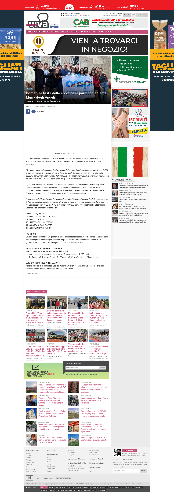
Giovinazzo (104, 487)
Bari (56, 487)
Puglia (51, 490)
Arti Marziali (51, 466)
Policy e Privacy (48, 478)
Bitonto (71, 487)
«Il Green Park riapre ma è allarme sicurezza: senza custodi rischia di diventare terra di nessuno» (94, 388)
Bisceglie (63, 487)
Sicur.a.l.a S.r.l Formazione (76, 468)
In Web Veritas (93, 455)
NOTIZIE (37, 32)
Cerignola (87, 487)
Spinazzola (78, 490)
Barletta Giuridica (73, 470)
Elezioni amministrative (97, 463)
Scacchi (49, 471)
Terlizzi (87, 490)
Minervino (130, 487)
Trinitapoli (101, 490)
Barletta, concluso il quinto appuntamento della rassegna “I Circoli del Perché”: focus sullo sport (56, 315)
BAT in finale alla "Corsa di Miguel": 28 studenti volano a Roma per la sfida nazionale (98, 318)
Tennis (49, 464)
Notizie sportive (52, 454)
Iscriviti (102, 367)
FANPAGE (54, 27)
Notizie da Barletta (32, 450)
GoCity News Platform (63, 478)
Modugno (138, 487)
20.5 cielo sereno (75, 14)
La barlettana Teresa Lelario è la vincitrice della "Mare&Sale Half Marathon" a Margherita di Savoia (35, 351)
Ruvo (57, 490)
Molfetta (43, 490)
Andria (51, 487)
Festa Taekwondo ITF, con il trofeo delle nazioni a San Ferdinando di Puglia (98, 350)
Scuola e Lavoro (31, 471)
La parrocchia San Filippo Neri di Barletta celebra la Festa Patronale (94, 400)
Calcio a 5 (71, 450)
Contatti (37, 478)
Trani (93, 490)
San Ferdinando (66, 490)
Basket (49, 459)
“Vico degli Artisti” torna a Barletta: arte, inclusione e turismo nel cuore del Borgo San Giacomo (52, 401)
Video (90, 471)
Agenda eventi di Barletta (76, 459)
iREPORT (74, 32)
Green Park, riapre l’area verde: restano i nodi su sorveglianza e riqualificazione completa (51, 426)
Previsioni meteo (94, 467)
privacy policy (92, 374)
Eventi (28, 467)
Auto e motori (93, 452)
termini (82, 374)
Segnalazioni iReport (96, 459)
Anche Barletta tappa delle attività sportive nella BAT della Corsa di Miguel (56, 350)
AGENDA (54, 32)
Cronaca (28, 458)
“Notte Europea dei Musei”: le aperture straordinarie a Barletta (94, 438)
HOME (29, 32)
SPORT (46, 32)
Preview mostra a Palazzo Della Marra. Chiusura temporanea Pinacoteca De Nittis (51, 413)
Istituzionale (30, 462)
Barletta (43, 487)
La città (28, 455)
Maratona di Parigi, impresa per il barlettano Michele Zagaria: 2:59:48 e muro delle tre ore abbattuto (76, 319)
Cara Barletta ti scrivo (75, 466)
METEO (100, 32)
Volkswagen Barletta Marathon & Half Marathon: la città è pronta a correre (77, 347)
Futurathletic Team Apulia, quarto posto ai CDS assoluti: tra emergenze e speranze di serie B (35, 318)
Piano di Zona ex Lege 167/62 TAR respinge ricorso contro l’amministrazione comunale (93, 413)
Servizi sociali (30, 469)
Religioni (28, 453)
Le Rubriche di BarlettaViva (77, 463)
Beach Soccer (72, 452)
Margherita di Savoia (116, 487)
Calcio (49, 457)
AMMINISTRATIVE (88, 32)
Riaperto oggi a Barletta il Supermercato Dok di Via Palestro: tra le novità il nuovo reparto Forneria (93, 428)
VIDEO (108, 32)
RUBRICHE (65, 32)
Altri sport (71, 455)
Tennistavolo (51, 469)
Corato (95, 487)
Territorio (29, 465)
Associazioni (51, 450)
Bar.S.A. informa (94, 450)
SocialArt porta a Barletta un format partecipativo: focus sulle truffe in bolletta (52, 440)
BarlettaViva (37, 19)
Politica (28, 460)
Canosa (79, 487)
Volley (49, 462)
